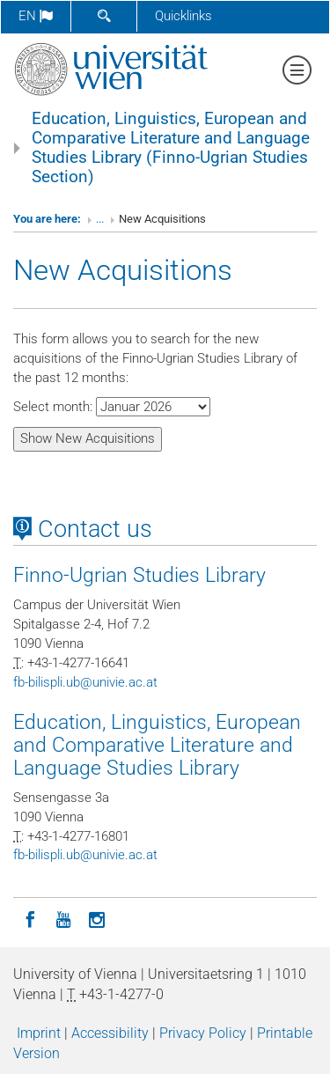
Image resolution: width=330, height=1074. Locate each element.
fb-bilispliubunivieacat (85, 682)
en (35, 16)
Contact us (82, 529)
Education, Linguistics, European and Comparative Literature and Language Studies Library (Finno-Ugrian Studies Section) (171, 148)
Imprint (39, 1033)
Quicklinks (183, 16)
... (100, 218)
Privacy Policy (202, 1033)
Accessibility (110, 1033)
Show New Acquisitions (87, 438)
